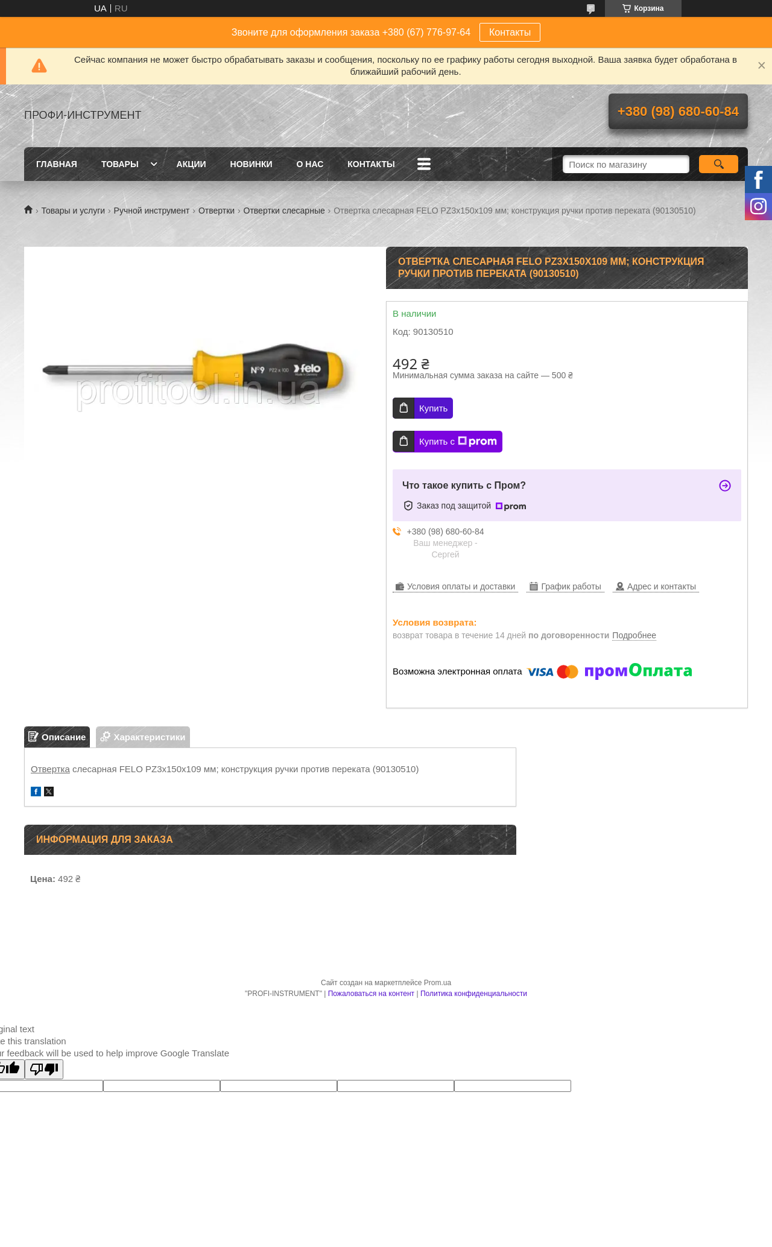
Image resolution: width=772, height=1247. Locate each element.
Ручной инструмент (152, 210)
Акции (191, 164)
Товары (120, 164)
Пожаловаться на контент (371, 993)
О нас (310, 164)
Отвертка (50, 769)
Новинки (251, 164)
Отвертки (216, 210)
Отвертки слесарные (284, 210)
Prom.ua (437, 983)
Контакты (510, 32)
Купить (433, 408)
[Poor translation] (44, 1069)
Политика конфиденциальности (473, 993)
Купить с (458, 441)
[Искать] (718, 164)
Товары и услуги (73, 210)
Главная (56, 164)
